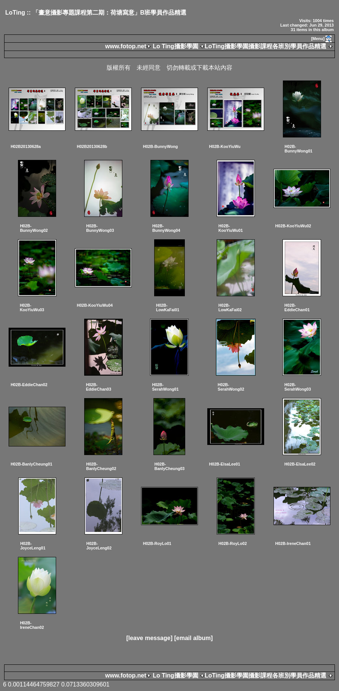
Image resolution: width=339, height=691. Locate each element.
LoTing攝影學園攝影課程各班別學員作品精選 (265, 46)
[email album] (193, 638)
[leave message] (149, 638)
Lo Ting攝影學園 (175, 46)
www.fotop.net (125, 46)
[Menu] (317, 38)
